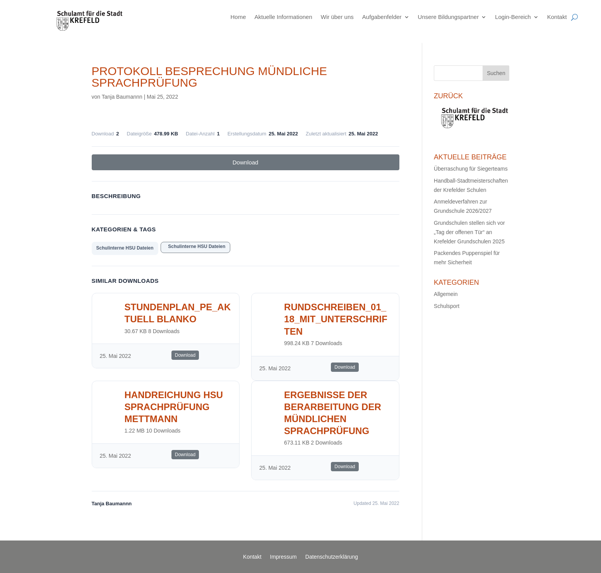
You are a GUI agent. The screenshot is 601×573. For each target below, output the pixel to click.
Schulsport (446, 306)
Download (246, 162)
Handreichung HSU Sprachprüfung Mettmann (174, 407)
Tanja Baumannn (122, 97)
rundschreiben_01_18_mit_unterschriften (335, 319)
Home (238, 17)
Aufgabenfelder (382, 17)
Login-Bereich (513, 17)
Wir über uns (337, 17)
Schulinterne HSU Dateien (125, 248)
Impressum (283, 557)
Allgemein (445, 294)
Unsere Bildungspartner (448, 17)
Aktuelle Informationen (283, 17)
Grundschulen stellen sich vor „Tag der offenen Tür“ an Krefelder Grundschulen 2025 (469, 232)
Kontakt (557, 17)
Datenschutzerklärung (331, 557)
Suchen (496, 73)
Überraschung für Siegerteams (471, 169)
